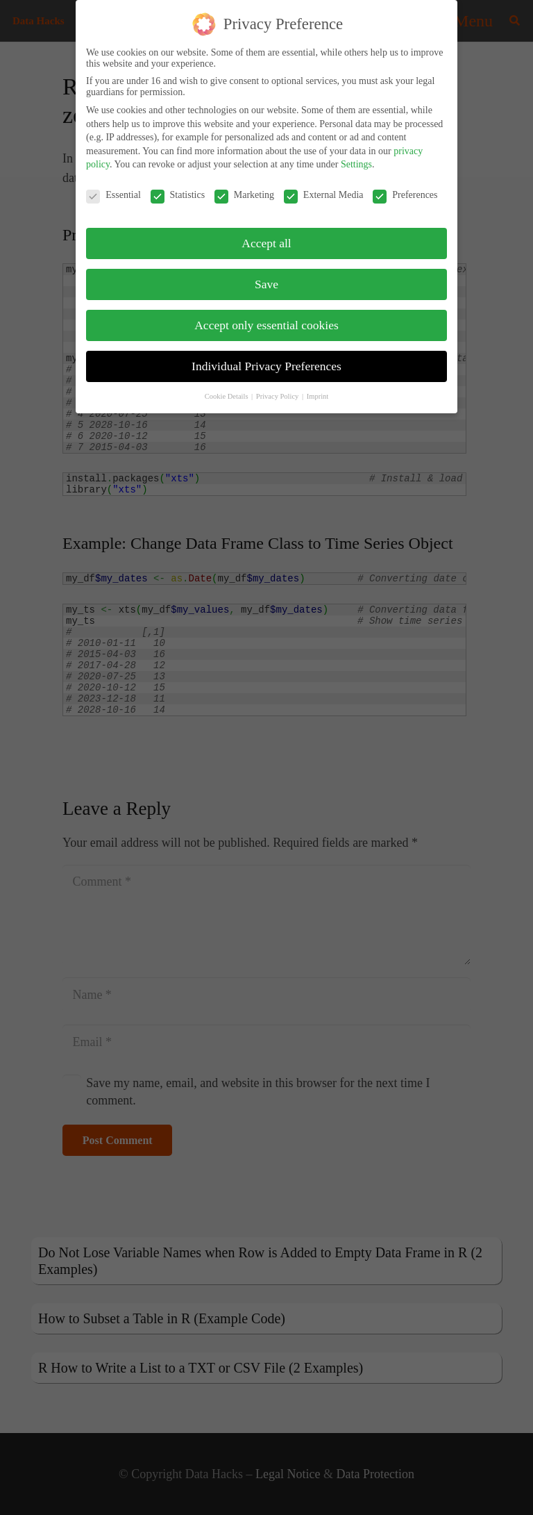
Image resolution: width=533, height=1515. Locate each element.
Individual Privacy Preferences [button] (266, 359)
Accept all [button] (266, 236)
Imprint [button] (318, 389)
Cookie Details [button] (227, 389)
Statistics (178, 188)
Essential (113, 188)
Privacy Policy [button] (278, 389)
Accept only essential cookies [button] (266, 318)
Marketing (244, 188)
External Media (324, 188)
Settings (356, 157)
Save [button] (266, 277)
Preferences (405, 188)
